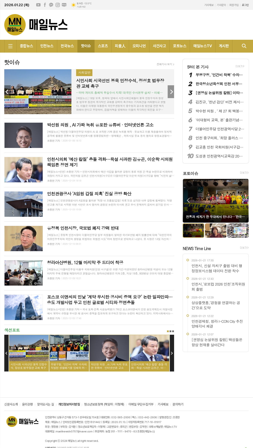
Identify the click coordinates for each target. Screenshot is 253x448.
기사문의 (221, 5)
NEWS (197, 248)
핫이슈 (86, 46)
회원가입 (233, 5)
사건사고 (159, 46)
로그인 (245, 5)
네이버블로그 (64, 5)
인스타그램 (57, 5)
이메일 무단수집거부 (141, 404)
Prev (7, 91)
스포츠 (103, 46)
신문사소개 (11, 404)
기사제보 (208, 5)
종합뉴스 (26, 46)
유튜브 (38, 5)
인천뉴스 (47, 46)
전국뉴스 (67, 46)
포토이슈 (190, 173)
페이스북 (45, 5)
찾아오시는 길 (45, 404)
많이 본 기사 (197, 67)
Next (171, 91)
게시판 (224, 46)
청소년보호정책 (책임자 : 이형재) (104, 404)
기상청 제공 (81, 7)
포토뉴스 (179, 46)
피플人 (120, 46)
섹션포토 (12, 330)
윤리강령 (27, 404)
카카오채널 (51, 5)
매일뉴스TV (202, 46)
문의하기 (178, 404)
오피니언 (139, 46)
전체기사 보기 (164, 64)
